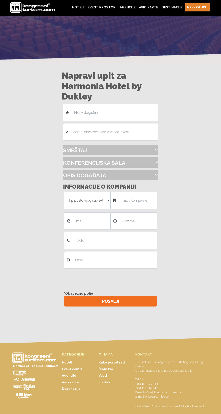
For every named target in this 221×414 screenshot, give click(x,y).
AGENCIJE (128, 7)
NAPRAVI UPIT (197, 7)
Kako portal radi (112, 362)
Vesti (103, 376)
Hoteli (67, 362)
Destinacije (71, 389)
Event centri (72, 369)
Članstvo (106, 369)
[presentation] (98, 279)
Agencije (69, 376)
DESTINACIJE (172, 7)
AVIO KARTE (148, 7)
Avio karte (70, 382)
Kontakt (105, 382)
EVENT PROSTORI (102, 7)
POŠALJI (110, 301)
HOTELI (78, 7)
